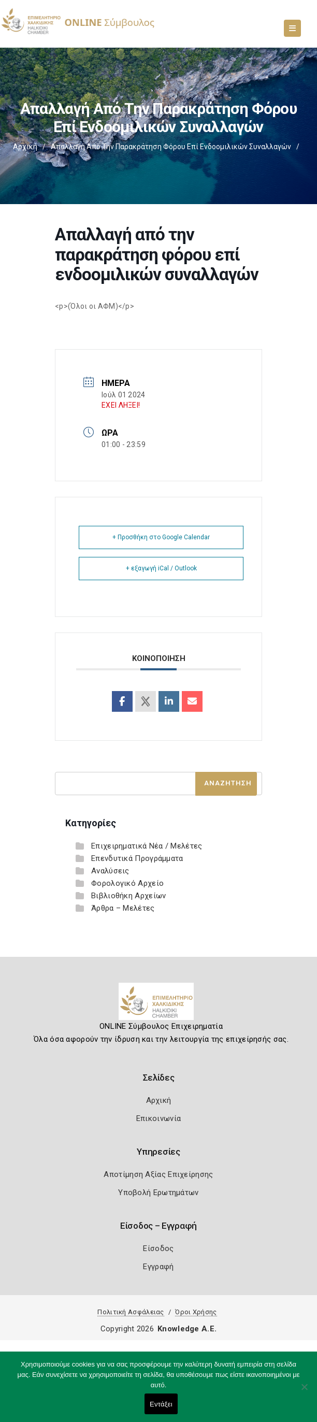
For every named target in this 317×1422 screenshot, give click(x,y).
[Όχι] (304, 1392)
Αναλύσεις (110, 870)
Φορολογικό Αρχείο (127, 883)
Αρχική (25, 146)
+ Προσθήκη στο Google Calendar (161, 537)
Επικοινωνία (158, 1118)
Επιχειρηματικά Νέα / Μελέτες (146, 846)
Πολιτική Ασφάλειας (130, 1312)
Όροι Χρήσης (196, 1312)
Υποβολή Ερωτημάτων (158, 1192)
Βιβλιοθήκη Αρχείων (128, 895)
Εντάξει (161, 1404)
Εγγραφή (158, 1266)
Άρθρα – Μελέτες (123, 908)
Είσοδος (158, 1248)
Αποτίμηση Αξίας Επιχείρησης (158, 1174)
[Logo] (159, 1005)
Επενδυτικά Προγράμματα (137, 858)
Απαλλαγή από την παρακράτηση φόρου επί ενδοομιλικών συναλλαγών (171, 146)
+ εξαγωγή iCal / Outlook (161, 568)
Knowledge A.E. (187, 1328)
